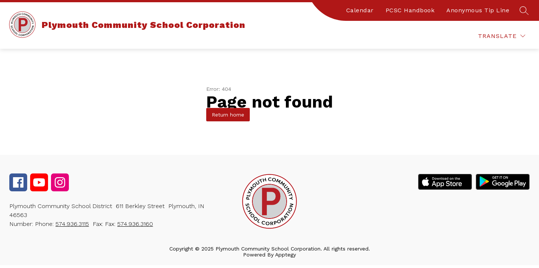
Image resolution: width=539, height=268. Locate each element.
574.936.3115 (72, 223)
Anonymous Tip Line (477, 10)
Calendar (360, 10)
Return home (228, 115)
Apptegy (285, 255)
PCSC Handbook (410, 10)
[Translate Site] (501, 36)
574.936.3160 (135, 223)
